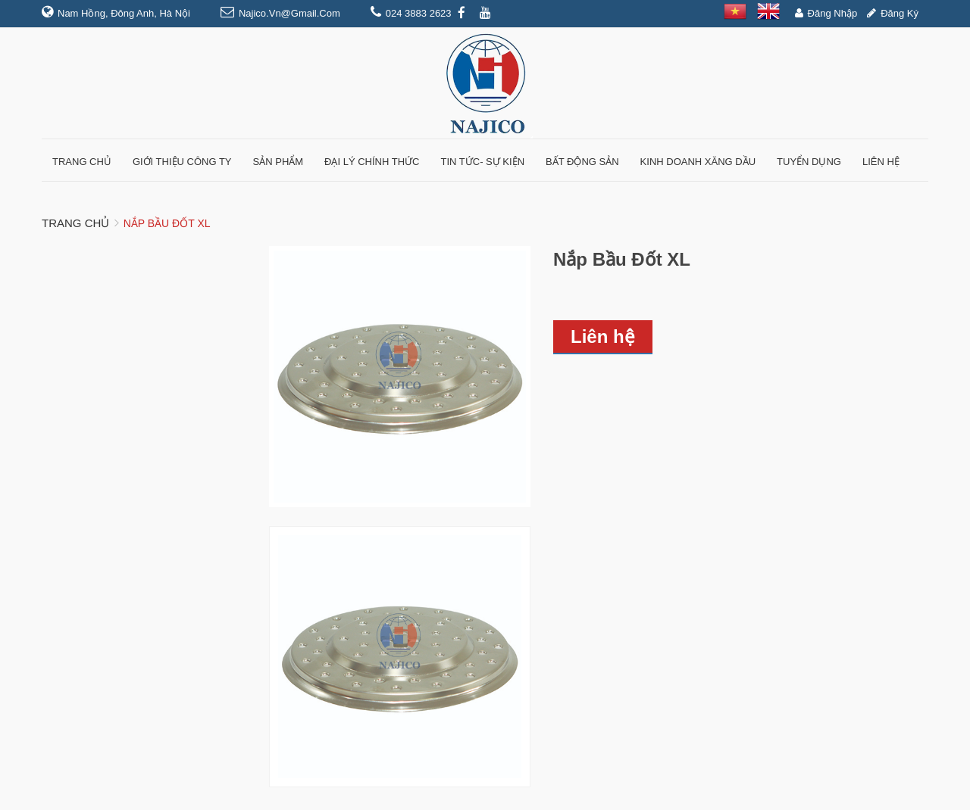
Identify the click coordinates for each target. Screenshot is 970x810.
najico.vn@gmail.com (289, 13)
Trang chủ (75, 223)
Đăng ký (899, 13)
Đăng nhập (833, 13)
